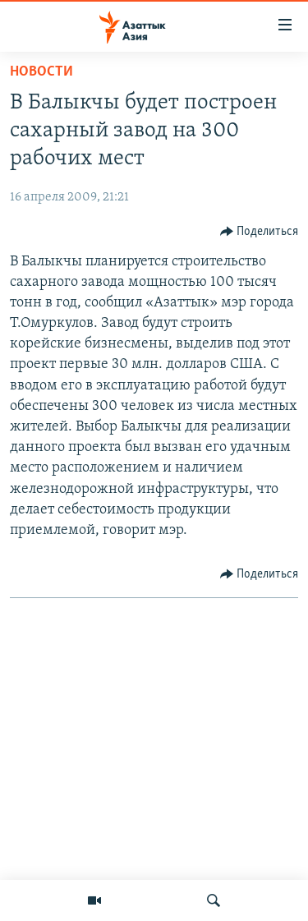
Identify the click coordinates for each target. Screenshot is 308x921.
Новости (41, 72)
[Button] (259, 232)
